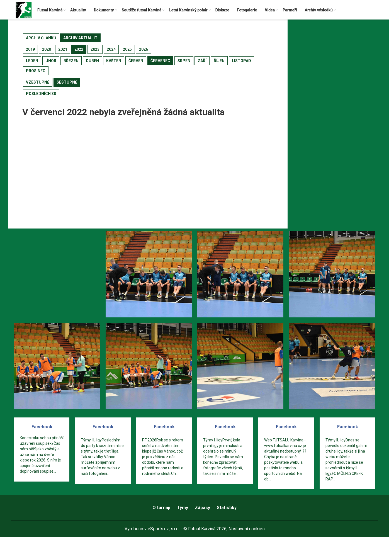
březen (71, 61)
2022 (78, 49)
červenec (160, 61)
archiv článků (41, 38)
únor (50, 61)
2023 (95, 49)
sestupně (67, 82)
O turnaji (161, 507)
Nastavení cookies (246, 528)
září (202, 61)
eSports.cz (158, 528)
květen (113, 61)
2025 (127, 49)
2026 (143, 49)
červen (135, 61)
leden (32, 61)
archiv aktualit (80, 38)
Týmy (182, 507)
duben (92, 61)
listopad (241, 61)
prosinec (35, 71)
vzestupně (37, 82)
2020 (46, 49)
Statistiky (227, 507)
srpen (184, 61)
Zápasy (202, 507)
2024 (111, 49)
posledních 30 (41, 93)
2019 (30, 49)
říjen (219, 61)
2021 (62, 49)
